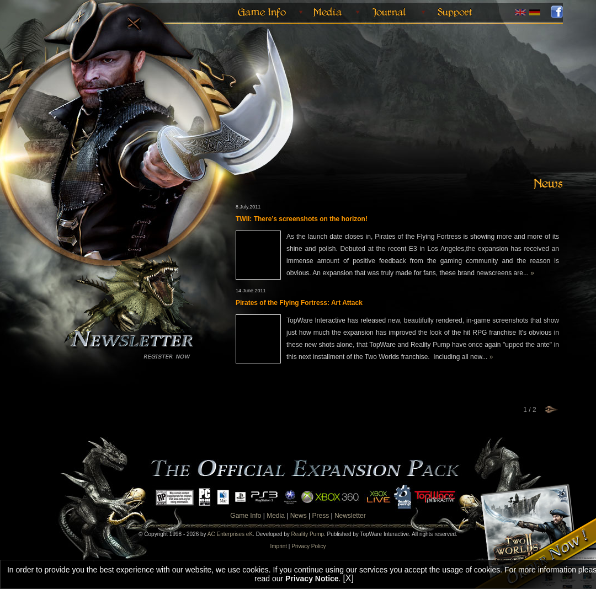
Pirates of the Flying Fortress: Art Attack (299, 303)
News (298, 516)
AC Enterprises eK (230, 534)
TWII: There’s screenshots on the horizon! (302, 219)
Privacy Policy (308, 546)
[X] (348, 578)
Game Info (245, 516)
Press (320, 516)
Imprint (279, 546)
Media (276, 516)
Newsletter (350, 516)
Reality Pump (307, 534)
